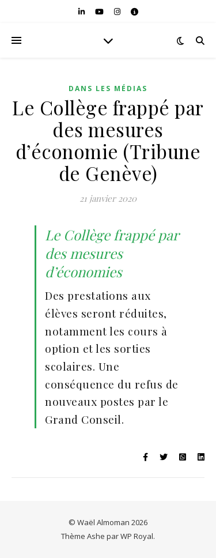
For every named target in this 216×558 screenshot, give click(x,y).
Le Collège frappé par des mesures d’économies (112, 253)
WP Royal (136, 536)
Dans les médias (108, 88)
